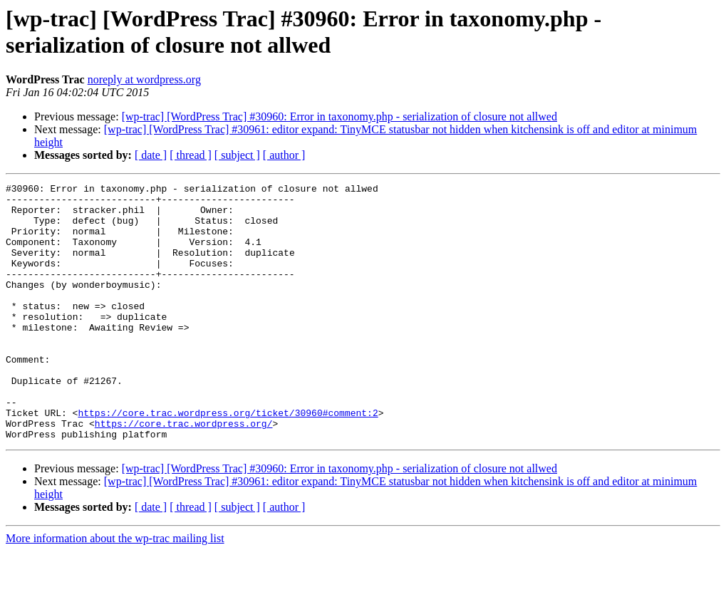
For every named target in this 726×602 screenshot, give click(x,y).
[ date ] (151, 155)
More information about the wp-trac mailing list (115, 589)
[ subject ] (237, 155)
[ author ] (284, 155)
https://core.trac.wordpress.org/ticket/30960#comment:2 (228, 459)
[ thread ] (191, 155)
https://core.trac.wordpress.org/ (184, 472)
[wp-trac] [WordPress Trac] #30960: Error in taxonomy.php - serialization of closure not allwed (339, 116)
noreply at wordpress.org (144, 79)
